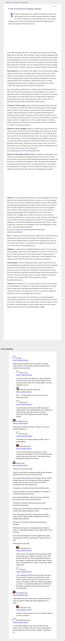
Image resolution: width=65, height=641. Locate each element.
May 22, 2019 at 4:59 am (20, 465)
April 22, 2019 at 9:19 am (20, 360)
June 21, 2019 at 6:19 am (24, 571)
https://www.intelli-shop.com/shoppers (40, 259)
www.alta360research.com (28, 293)
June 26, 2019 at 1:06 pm (20, 622)
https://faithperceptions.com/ (15, 280)
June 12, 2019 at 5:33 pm (20, 595)
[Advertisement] (32, 38)
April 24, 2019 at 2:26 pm (20, 423)
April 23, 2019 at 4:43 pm (23, 392)
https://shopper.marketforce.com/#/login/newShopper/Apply (23, 150)
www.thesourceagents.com (23, 125)
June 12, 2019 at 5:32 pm (24, 550)
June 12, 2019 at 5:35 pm (24, 448)
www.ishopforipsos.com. (28, 245)
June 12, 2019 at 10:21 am (24, 436)
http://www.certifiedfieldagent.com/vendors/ (41, 169)
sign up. (43, 101)
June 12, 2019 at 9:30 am (24, 404)
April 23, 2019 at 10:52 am (24, 375)
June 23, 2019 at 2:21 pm (24, 609)
